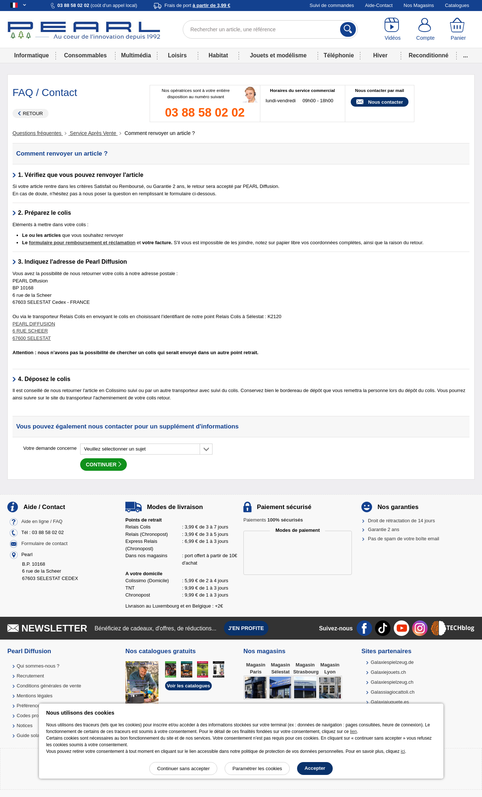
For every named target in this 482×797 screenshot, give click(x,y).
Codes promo (31, 715)
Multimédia (136, 55)
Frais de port (197, 5)
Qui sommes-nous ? (38, 666)
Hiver (380, 55)
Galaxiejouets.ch (388, 672)
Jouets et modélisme (278, 55)
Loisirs (177, 55)
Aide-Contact (379, 5)
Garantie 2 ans (383, 529)
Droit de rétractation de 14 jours (401, 520)
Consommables (85, 55)
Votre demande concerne (49, 448)
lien (353, 731)
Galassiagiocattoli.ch (392, 692)
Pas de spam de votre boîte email (403, 538)
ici (403, 751)
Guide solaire (31, 735)
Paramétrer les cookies (257, 768)
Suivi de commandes (332, 5)
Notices (24, 725)
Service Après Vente (93, 133)
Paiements (273, 520)
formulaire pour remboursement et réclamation (82, 242)
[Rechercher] (348, 29)
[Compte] (425, 29)
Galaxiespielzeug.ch (392, 682)
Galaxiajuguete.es (390, 702)
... (465, 55)
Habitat (218, 55)
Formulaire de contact (44, 543)
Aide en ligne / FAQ (42, 521)
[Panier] (458, 29)
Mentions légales (35, 695)
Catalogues (457, 5)
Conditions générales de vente (49, 686)
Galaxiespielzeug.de (392, 662)
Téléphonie (339, 55)
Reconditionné (428, 55)
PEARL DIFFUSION (34, 324)
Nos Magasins (419, 5)
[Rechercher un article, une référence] (270, 29)
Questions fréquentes (38, 133)
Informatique (31, 55)
